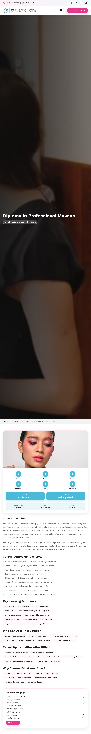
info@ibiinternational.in (33, 3)
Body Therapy (45, 715)
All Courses (13, 723)
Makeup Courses (45, 706)
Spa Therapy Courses (45, 709)
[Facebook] (66, 3)
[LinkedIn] (81, 3)
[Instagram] (71, 3)
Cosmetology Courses (45, 696)
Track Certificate (77, 10)
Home (5, 421)
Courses (14, 421)
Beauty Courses (45, 699)
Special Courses (45, 718)
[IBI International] (19, 10)
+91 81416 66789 (11, 3)
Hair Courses (45, 703)
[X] (86, 3)
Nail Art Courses (45, 712)
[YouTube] (76, 3)
